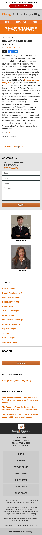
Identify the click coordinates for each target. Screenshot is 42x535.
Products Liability (11, 324)
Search (21, 363)
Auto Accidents (14, 133)
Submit (21, 205)
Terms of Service (25, 502)
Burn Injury (8, 338)
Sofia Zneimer (21, 258)
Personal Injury (10, 302)
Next (22, 147)
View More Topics (9, 342)
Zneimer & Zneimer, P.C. (29, 525)
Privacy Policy (21, 467)
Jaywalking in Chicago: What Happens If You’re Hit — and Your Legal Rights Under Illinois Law (20, 400)
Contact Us (21, 22)
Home (7, 22)
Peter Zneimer (21, 228)
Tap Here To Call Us (21, 6)
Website (21, 461)
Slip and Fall (9, 329)
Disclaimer (21, 474)
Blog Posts (21, 493)
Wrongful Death (10, 315)
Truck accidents (10, 311)
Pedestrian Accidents (13, 297)
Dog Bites (8, 306)
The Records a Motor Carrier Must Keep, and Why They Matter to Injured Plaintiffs (19, 408)
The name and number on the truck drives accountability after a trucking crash (20, 415)
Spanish (7, 333)
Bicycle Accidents (12, 293)
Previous (6, 147)
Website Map (21, 487)
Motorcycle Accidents (13, 320)
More (35, 22)
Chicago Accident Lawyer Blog (21, 14)
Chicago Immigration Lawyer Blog (16, 381)
